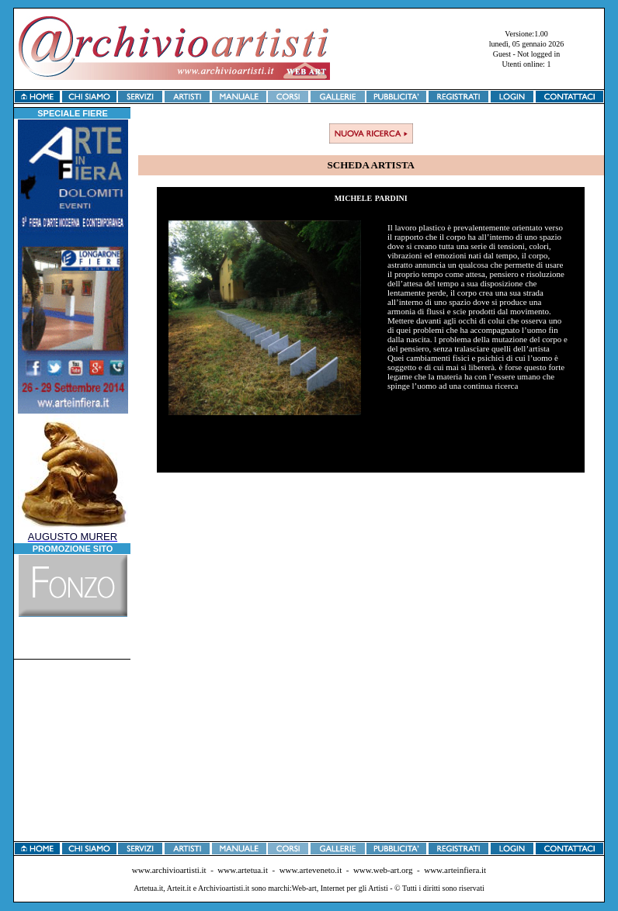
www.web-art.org (383, 870)
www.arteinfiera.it (455, 870)
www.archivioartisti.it (169, 870)
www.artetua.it (242, 870)
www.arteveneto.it (310, 870)
